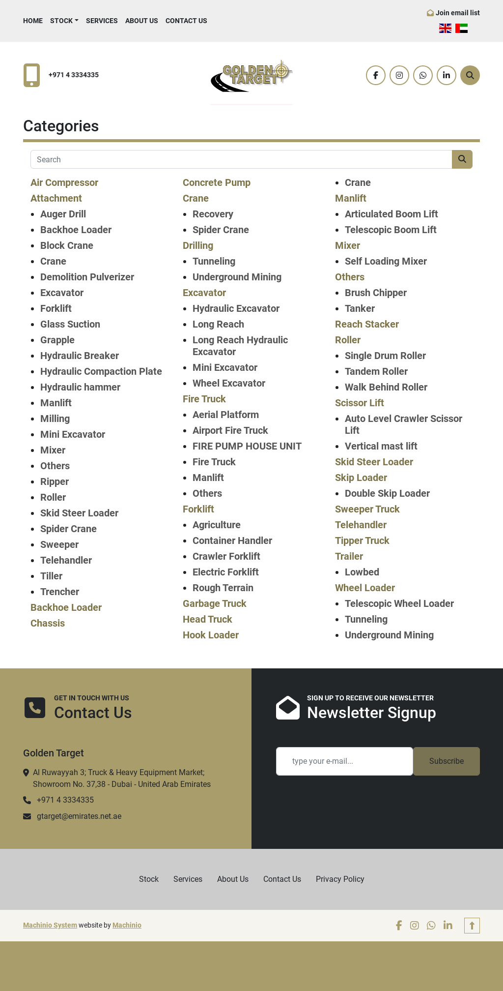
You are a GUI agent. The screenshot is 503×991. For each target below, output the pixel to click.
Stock (61, 21)
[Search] (470, 75)
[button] (64, 21)
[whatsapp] (423, 75)
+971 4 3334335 (74, 75)
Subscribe (446, 761)
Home (33, 21)
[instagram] (399, 75)
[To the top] (472, 925)
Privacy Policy (340, 879)
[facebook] (376, 75)
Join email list (458, 13)
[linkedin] (446, 75)
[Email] (344, 761)
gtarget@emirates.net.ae (79, 816)
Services (102, 21)
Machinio (126, 925)
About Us (141, 21)
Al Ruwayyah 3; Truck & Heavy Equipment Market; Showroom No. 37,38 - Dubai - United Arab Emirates (122, 778)
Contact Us (186, 21)
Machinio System (50, 925)
